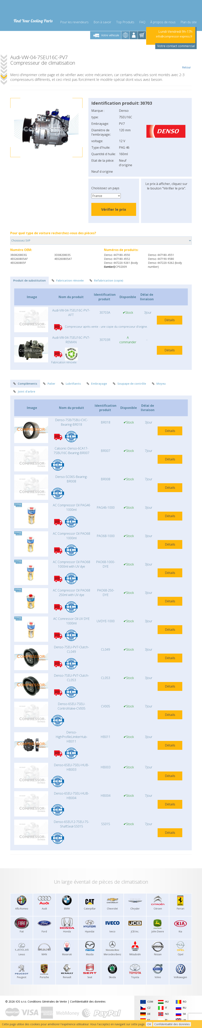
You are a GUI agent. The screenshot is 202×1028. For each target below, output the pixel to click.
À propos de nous (163, 22)
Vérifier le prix (113, 209)
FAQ (142, 22)
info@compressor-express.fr (174, 36)
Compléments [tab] (25, 383)
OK (149, 1024)
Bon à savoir (102, 22)
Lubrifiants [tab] (71, 383)
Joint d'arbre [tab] (24, 391)
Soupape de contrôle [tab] (129, 383)
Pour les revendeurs (74, 22)
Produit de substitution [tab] (29, 280)
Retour (186, 62)
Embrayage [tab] (97, 383)
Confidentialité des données (88, 1001)
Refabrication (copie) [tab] (106, 280)
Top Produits (125, 22)
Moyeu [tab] (159, 383)
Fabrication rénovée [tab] (68, 280)
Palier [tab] (49, 383)
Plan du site (188, 22)
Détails (170, 320)
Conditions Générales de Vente (47, 1001)
